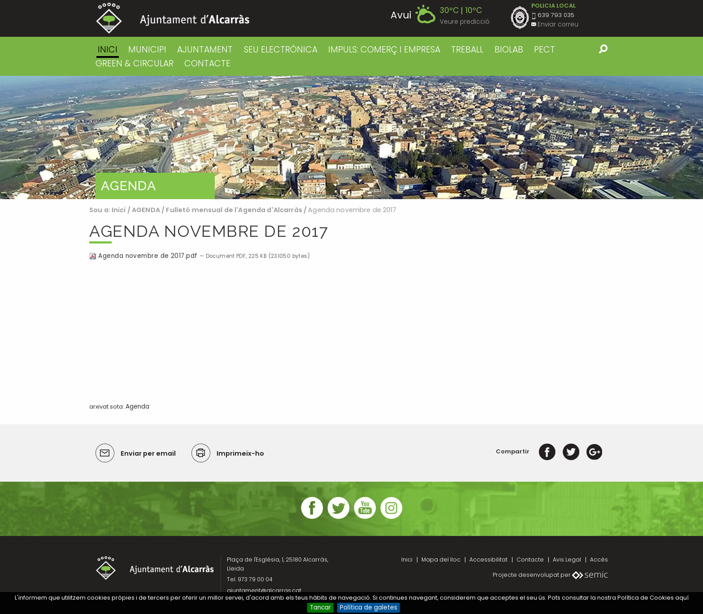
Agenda (137, 406)
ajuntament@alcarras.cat (264, 590)
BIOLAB (509, 50)
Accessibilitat (488, 559)
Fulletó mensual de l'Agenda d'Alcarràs (235, 209)
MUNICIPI (147, 50)
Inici (107, 50)
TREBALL (467, 50)
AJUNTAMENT (205, 50)
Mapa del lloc (440, 559)
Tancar (320, 607)
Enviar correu (558, 24)
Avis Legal (567, 559)
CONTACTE (207, 63)
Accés (599, 559)
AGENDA (146, 209)
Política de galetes (368, 607)
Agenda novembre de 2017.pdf (144, 256)
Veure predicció (465, 21)
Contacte (530, 559)
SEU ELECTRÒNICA (280, 50)
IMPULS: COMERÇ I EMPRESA (384, 50)
